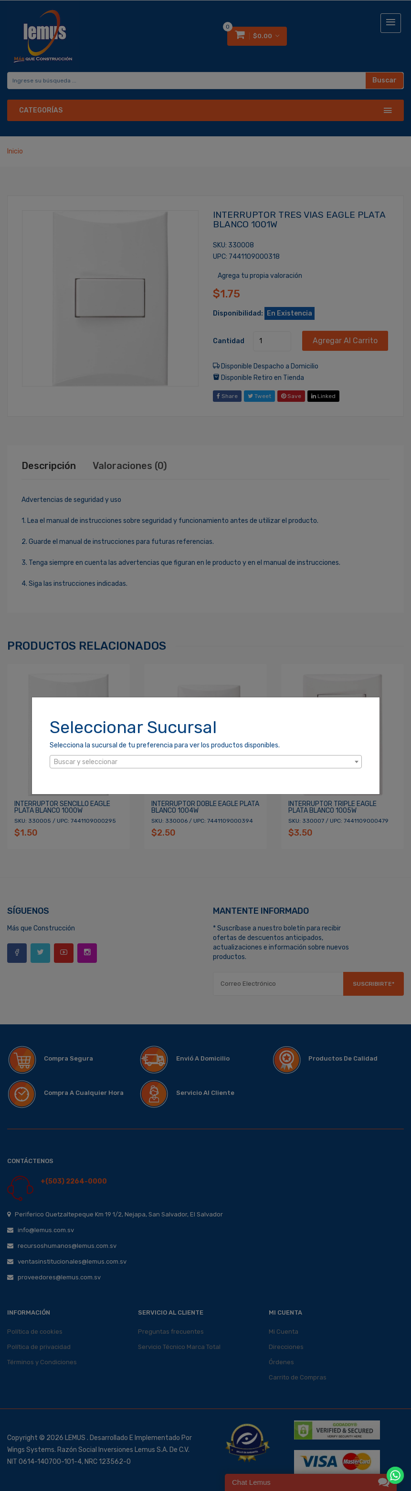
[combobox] (206, 761)
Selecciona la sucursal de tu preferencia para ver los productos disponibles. (165, 745)
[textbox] (205, 762)
